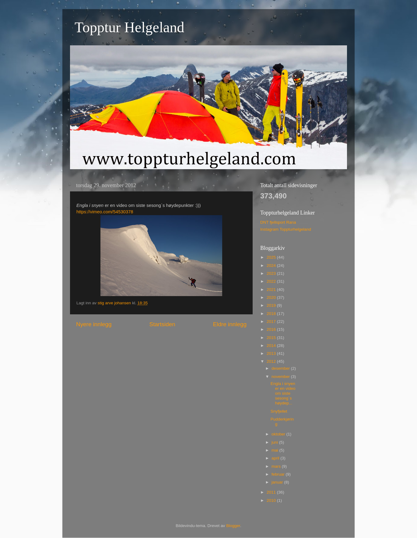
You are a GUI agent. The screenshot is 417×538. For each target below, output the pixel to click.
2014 (272, 345)
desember (281, 368)
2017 (272, 321)
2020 (272, 297)
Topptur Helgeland (129, 27)
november (281, 376)
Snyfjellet (279, 411)
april (276, 458)
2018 (272, 313)
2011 (272, 492)
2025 (272, 257)
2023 (272, 273)
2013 (272, 353)
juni (275, 442)
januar (278, 482)
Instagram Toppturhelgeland (285, 229)
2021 (272, 289)
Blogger (233, 525)
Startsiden (162, 324)
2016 (272, 329)
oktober (279, 434)
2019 (272, 305)
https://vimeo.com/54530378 (104, 211)
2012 (272, 361)
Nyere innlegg (94, 324)
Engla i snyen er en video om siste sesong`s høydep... (283, 393)
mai (275, 450)
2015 (272, 337)
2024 (272, 265)
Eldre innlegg (230, 324)
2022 (272, 281)
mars (277, 466)
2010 (272, 500)
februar (279, 474)
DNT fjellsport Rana (278, 222)
